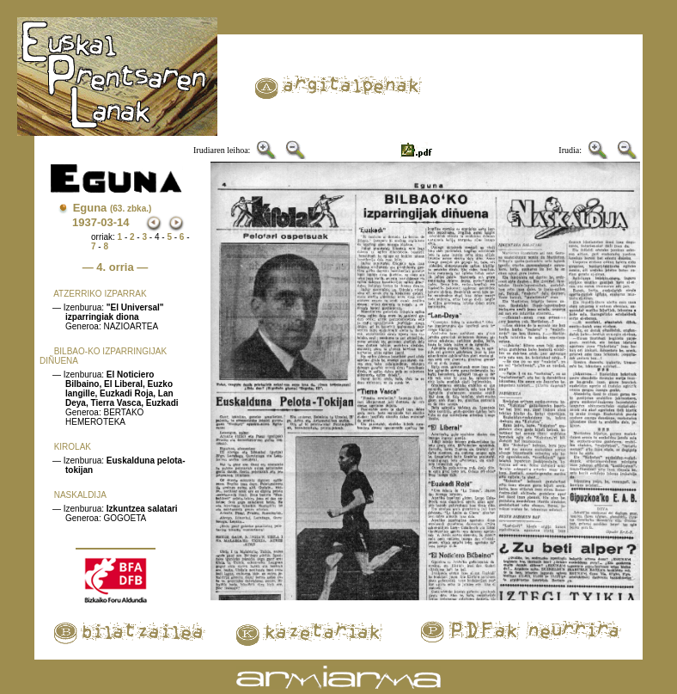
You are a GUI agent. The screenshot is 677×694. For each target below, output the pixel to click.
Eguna (112, 207)
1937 (84, 222)
